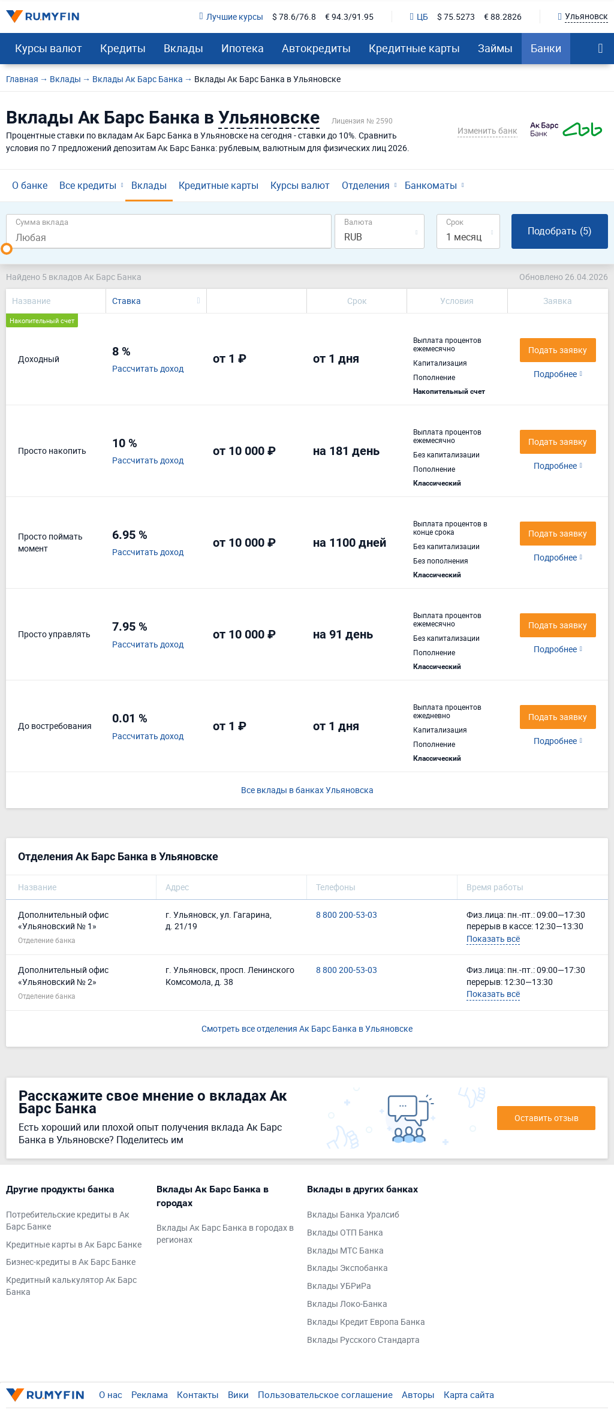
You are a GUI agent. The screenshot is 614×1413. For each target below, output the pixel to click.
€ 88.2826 (503, 16)
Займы (495, 48)
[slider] (7, 249)
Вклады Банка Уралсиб (353, 1214)
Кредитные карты (414, 48)
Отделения (366, 185)
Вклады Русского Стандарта (363, 1339)
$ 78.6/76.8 (294, 16)
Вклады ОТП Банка (345, 1232)
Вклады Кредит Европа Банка (366, 1321)
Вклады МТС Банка (345, 1250)
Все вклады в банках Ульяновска (307, 790)
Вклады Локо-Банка (347, 1303)
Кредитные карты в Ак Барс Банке (74, 1244)
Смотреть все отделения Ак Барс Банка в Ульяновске (307, 1028)
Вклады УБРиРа (339, 1285)
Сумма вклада (42, 221)
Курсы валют (48, 48)
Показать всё (493, 938)
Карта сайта (469, 1394)
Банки (546, 48)
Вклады (183, 48)
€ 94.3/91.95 (349, 16)
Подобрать (560, 231)
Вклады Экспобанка (347, 1267)
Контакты (198, 1394)
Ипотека (242, 48)
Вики (238, 1394)
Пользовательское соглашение (325, 1394)
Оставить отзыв (546, 1117)
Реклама (149, 1394)
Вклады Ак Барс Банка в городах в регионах (225, 1233)
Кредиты (123, 48)
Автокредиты (316, 48)
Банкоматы (431, 185)
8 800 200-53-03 (346, 914)
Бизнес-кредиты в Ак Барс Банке (71, 1261)
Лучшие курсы (231, 16)
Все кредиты (87, 185)
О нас (110, 1394)
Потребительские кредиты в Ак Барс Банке (68, 1220)
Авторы (418, 1394)
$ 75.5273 (456, 16)
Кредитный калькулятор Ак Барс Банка (71, 1285)
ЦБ (419, 16)
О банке (29, 185)
